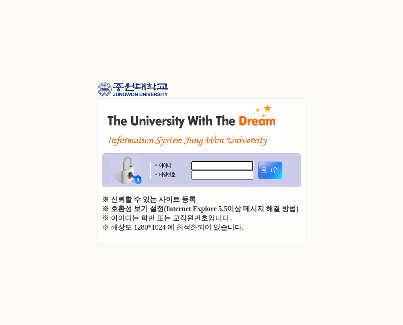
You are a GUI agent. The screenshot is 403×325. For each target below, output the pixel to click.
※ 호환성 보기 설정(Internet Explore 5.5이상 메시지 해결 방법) (200, 205)
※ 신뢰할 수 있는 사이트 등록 (149, 196)
